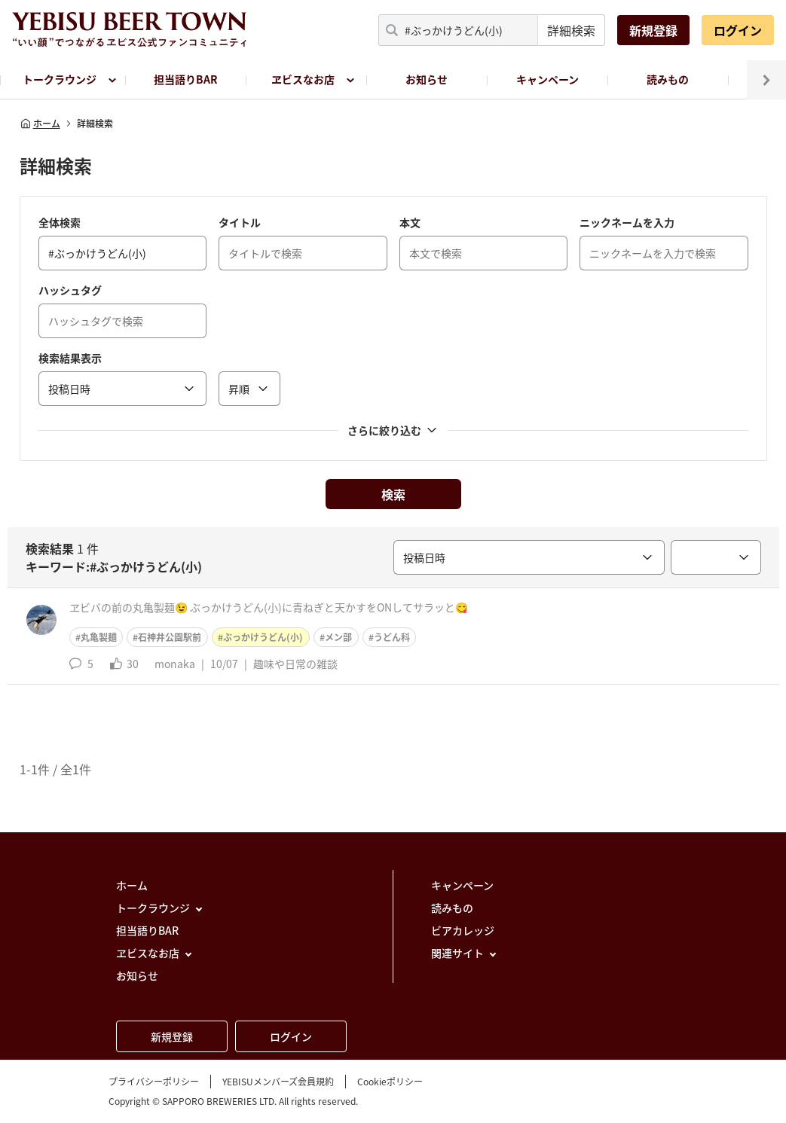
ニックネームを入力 (627, 222)
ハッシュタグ (70, 290)
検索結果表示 (70, 357)
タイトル (240, 222)
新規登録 (653, 30)
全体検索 (59, 222)
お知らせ (426, 79)
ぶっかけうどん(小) (263, 637)
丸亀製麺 (99, 637)
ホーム (40, 123)
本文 (410, 222)
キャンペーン (547, 79)
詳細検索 (571, 30)
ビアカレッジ (462, 930)
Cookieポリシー (390, 1081)
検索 (393, 494)
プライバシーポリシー (154, 1081)
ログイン (738, 30)
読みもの (668, 79)
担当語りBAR (186, 79)
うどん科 (392, 637)
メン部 (338, 637)
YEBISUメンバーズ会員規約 (278, 1081)
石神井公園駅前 (169, 637)
